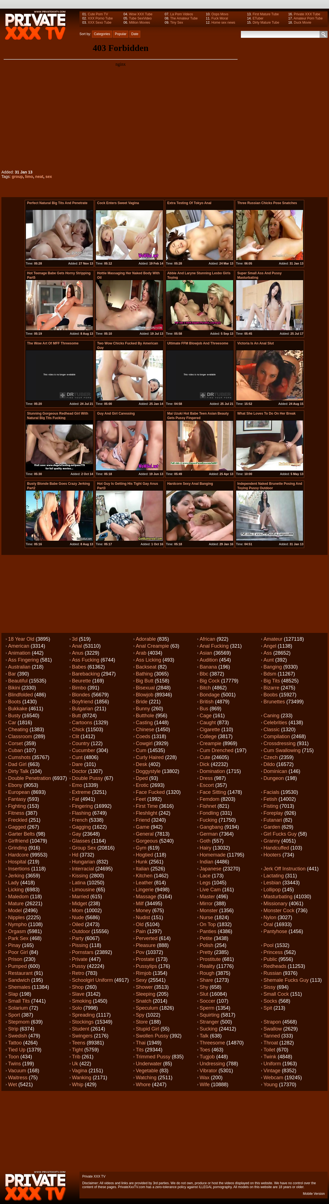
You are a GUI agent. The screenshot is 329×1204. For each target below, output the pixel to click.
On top (208, 924)
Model (15, 910)
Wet (12, 1084)
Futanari (272, 820)
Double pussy (87, 778)
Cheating (18, 729)
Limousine (83, 889)
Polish (206, 945)
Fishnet (208, 806)
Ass (267, 653)
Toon (13, 1056)
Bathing (144, 674)
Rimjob (143, 973)
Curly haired (150, 757)
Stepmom (19, 1022)
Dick (204, 764)
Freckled (17, 820)
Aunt (268, 660)
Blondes (81, 695)
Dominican (275, 771)
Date (134, 34)
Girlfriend (18, 841)
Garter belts (21, 834)
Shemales (19, 987)
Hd (75, 855)
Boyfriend (82, 701)
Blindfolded (20, 695)
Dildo (269, 764)
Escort (207, 785)
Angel (269, 646)
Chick (78, 729)
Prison (15, 959)
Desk (141, 764)
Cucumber (83, 750)
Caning (271, 715)
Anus (77, 653)
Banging (272, 667)
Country (80, 743)
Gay (76, 834)
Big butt (144, 681)
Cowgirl (144, 743)
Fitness (16, 813)
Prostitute (210, 959)
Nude (78, 917)
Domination (212, 771)
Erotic (142, 785)
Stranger (209, 1022)
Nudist (143, 917)
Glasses (81, 841)
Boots (14, 701)
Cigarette (210, 729)
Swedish (17, 1036)
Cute (205, 757)
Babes (79, 667)
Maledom (18, 896)
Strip (13, 1029)
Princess (273, 952)
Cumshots (19, 757)
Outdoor (81, 931)
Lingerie (145, 889)
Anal (77, 646)
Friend (143, 820)
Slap (13, 994)
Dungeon (273, 778)
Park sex (18, 938)
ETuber (258, 18)
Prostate (145, 959)
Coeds (143, 736)
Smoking (81, 1001)
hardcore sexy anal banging (190, 484)
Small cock (276, 994)
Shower (144, 987)
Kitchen (144, 875)
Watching (146, 1077)
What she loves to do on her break (266, 413)
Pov (140, 952)
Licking (16, 889)
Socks (270, 1001)
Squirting (209, 1015)
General (145, 834)
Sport (14, 1015)
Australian (19, 667)
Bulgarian (82, 708)
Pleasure (146, 945)
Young (270, 1084)
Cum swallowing (282, 750)
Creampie (210, 743)
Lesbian (272, 882)
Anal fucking (214, 646)
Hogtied (144, 855)
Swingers (82, 1036)
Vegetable (147, 1070)
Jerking (16, 875)
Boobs (270, 695)
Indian (206, 862)
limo (29, 176)
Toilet (269, 1050)
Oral (268, 924)
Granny (271, 841)
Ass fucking (85, 660)
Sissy (269, 987)
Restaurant (20, 973)
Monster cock (278, 910)
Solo (77, 1008)
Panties (208, 931)
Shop (78, 987)
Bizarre (271, 688)
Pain (141, 931)
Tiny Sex (176, 23)
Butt (76, 715)
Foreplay (273, 813)
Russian (272, 973)
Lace (205, 875)
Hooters (272, 855)
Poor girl (18, 952)
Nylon (269, 917)
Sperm (207, 1008)
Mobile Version (314, 1194)
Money (143, 910)
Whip (77, 1084)
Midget (79, 903)
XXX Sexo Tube (100, 23)
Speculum (147, 1008)
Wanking (81, 1077)
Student (80, 1029)
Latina (79, 882)
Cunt (77, 757)
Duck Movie (302, 23)
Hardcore (18, 855)
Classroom (20, 736)
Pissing (80, 945)
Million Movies (139, 23)
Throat (270, 1043)
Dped (142, 778)
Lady (13, 882)
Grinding (17, 848)
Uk (75, 1063)
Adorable (146, 639)
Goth (205, 841)
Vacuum (17, 1070)
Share (206, 980)
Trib (76, 1056)
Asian (206, 653)
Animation (19, 653)
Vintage (271, 1070)
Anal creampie (152, 646)
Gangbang (211, 827)
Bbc (204, 674)
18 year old (21, 639)
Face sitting (213, 792)
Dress (206, 778)
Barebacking (86, 674)
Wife (205, 1084)
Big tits (271, 681)
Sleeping (145, 994)
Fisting (270, 806)
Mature (16, 903)
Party (78, 938)
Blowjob (144, 695)
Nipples (16, 917)
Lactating (273, 875)
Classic (271, 729)
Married (80, 896)
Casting (144, 722)
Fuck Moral (219, 18)
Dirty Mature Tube (266, 23)
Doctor (79, 771)
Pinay (14, 945)
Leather (144, 882)
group (17, 176)
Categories (102, 34)
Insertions (19, 869)
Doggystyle (148, 771)
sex (48, 176)
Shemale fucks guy (286, 980)
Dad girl (17, 764)
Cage (206, 715)
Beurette (81, 681)
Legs (205, 882)
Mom (77, 910)
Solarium (18, 1008)
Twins (14, 1063)
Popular (120, 34)
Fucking (208, 820)
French (80, 820)
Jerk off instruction (284, 869)
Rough (207, 973)
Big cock (210, 681)
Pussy (79, 966)
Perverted (147, 938)
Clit (75, 736)
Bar (12, 674)
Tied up (16, 1050)
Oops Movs (219, 14)
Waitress (17, 1077)
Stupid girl (147, 1029)
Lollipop (272, 889)
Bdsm (269, 674)
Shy (204, 987)
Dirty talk (18, 771)
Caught (208, 722)
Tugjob (207, 1056)
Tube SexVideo (140, 18)
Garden (271, 827)
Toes (205, 1050)
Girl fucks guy (280, 834)
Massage (146, 896)
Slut (204, 994)
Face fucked (150, 792)
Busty (14, 715)
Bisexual (145, 688)
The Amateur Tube (184, 18)
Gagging (81, 827)
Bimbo (79, 688)
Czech (270, 757)
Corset (15, 743)
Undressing (212, 1063)
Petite (206, 938)
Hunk (141, 862)
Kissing (80, 875)
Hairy (205, 848)
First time (147, 806)
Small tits (19, 1001)
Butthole (145, 715)
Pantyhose (275, 931)
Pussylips (146, 966)
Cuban (15, 750)
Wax (204, 1077)
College (208, 736)
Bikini (14, 688)
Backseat (146, 667)
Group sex (84, 848)
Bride (141, 701)
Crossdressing (279, 743)
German (209, 834)
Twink (269, 1056)
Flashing (81, 813)
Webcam (273, 1077)
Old (140, 924)
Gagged (17, 827)
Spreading (83, 1015)
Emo (77, 785)
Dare (77, 764)
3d (75, 639)
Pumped (17, 966)
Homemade (213, 855)
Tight (77, 1050)
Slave (78, 994)
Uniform (272, 1063)
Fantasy (17, 799)
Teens (78, 1043)
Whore (143, 1084)
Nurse (206, 917)
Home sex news (223, 23)
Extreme (81, 792)
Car (12, 722)
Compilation (276, 736)
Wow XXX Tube (141, 14)
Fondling (209, 813)
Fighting (17, 806)
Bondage (210, 695)
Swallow (272, 1029)
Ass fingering (23, 660)
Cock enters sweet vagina (118, 203)
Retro (78, 973)
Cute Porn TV (98, 14)
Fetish (270, 799)
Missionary (275, 903)
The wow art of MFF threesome (53, 343)
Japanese (210, 869)
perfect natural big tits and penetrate (57, 203)
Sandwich (19, 980)
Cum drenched (216, 750)
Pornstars (82, 952)
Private (80, 959)
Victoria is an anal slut (255, 343)
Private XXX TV (93, 1176)
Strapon (272, 1022)
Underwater (149, 1063)
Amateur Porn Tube (308, 18)
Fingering (82, 806)
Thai (141, 1043)
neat (39, 176)
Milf (140, 903)
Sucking (208, 1029)
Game (142, 827)
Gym (141, 848)
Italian (142, 869)
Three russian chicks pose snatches (267, 203)
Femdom (209, 799)
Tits (140, 1050)
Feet (141, 799)
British (207, 701)
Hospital (17, 862)
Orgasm (17, 931)
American (18, 646)
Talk (204, 1036)
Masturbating (277, 896)
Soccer (207, 1001)
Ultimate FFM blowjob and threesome (197, 343)
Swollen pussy (152, 1036)
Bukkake (17, 708)
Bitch (205, 688)
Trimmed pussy (153, 1056)
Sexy (141, 980)
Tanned (271, 1036)
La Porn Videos (181, 14)
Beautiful (18, 681)
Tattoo (15, 1043)
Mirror (206, 903)
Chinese (145, 729)
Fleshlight (146, 813)
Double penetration (29, 778)
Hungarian (83, 862)
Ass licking (148, 660)
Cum (141, 750)
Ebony (15, 785)
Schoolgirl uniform (92, 980)
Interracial (83, 869)
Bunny (143, 708)
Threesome (212, 1043)
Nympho (17, 924)
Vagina (79, 1070)
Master (207, 896)
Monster (209, 910)
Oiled (78, 924)
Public (270, 959)
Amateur (272, 639)
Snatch (143, 1001)
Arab (141, 653)
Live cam (210, 889)
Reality (207, 966)
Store (142, 1022)
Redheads (274, 966)
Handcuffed (276, 848)
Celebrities (275, 722)
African (207, 639)
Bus (204, 708)
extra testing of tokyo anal (189, 203)
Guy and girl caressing (116, 413)
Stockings (83, 1022)
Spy (140, 1015)
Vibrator (208, 1070)
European (19, 792)
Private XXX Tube (307, 14)
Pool (268, 945)
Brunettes (274, 701)
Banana (208, 667)
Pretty (206, 952)
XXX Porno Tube (100, 18)
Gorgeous (147, 841)
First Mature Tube (266, 14)
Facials (271, 792)
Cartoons (82, 722)
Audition (209, 660)
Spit (267, 1008)
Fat (75, 799)
